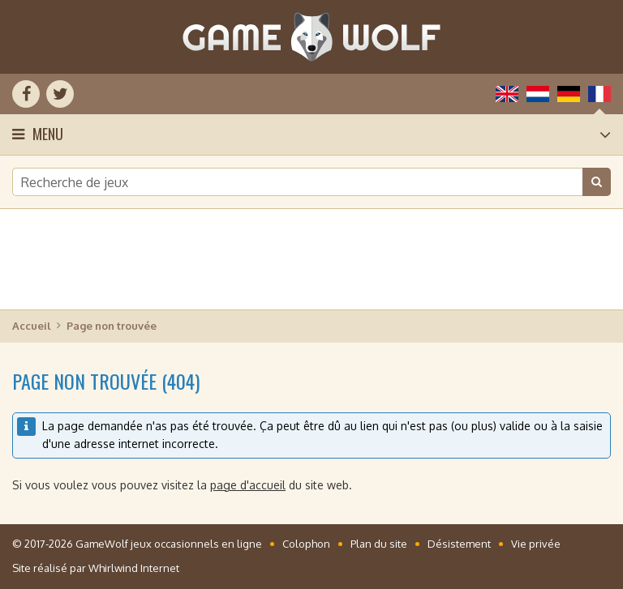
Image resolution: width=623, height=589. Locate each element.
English (507, 94)
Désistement (459, 543)
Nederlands (537, 94)
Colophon (306, 543)
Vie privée (536, 543)
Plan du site (378, 543)
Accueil (31, 325)
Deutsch (568, 94)
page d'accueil (248, 485)
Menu (47, 133)
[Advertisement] (311, 259)
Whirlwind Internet (133, 567)
